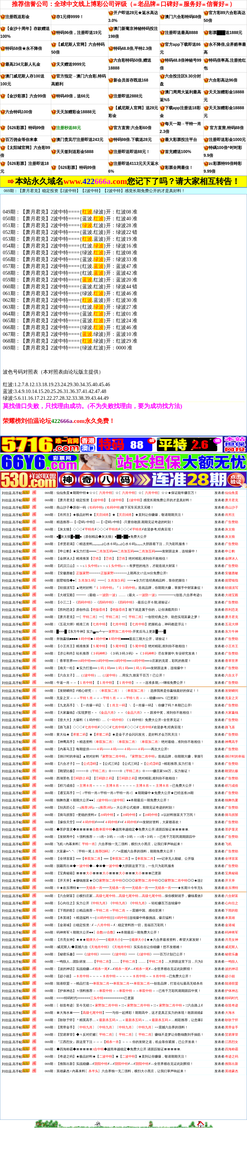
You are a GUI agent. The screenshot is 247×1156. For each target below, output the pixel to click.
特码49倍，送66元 (72, 96)
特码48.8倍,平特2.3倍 (132, 48)
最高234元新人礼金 (22, 64)
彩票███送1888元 (225, 32)
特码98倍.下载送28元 (132, 139)
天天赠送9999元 (70, 64)
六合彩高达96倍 (223, 80)
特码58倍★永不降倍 (23, 48)
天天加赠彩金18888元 (76, 112)
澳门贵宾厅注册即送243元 (79, 139)
